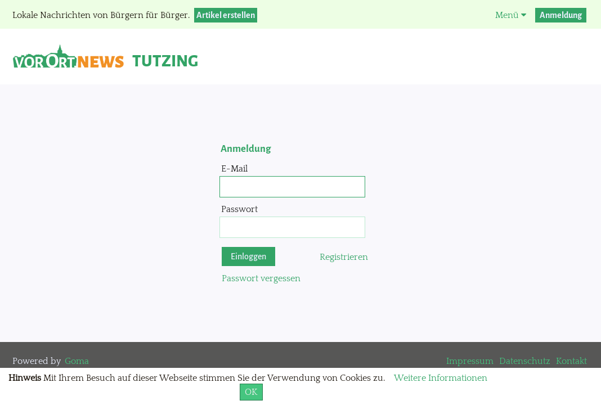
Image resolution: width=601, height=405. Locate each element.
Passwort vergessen (261, 278)
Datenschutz (524, 361)
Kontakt (571, 361)
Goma (77, 361)
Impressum (470, 361)
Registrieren (344, 257)
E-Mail (234, 169)
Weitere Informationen (440, 378)
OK (251, 392)
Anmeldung (561, 15)
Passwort (239, 209)
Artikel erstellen (225, 15)
